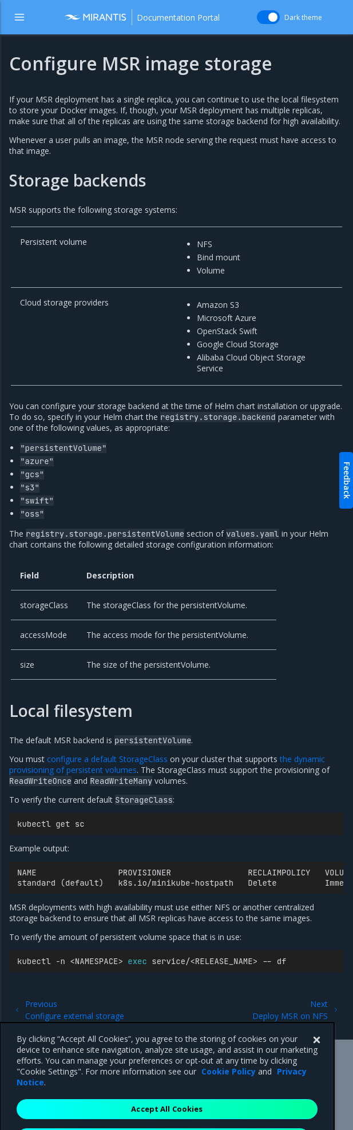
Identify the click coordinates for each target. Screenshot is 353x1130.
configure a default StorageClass (107, 759)
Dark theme (303, 17)
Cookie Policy (228, 1086)
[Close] (316, 1055)
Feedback (347, 480)
